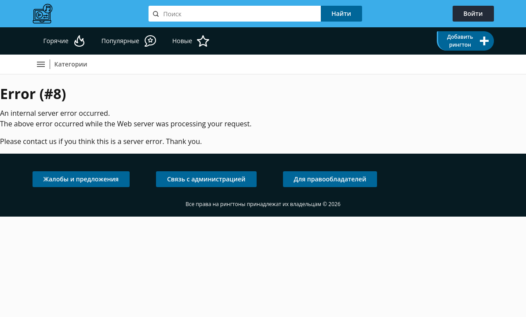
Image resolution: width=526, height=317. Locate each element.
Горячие (56, 41)
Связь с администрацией (206, 179)
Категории (70, 64)
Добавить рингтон (460, 40)
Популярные (120, 41)
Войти (473, 13)
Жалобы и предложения (81, 179)
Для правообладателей (330, 179)
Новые (182, 41)
